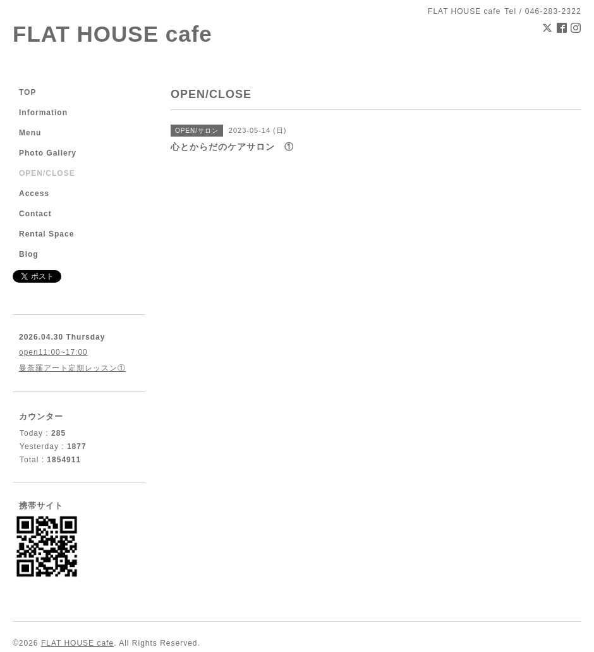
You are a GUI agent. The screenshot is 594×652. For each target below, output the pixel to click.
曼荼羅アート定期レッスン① (72, 368)
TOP (27, 92)
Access (34, 193)
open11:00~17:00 (53, 352)
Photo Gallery (47, 153)
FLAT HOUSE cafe (112, 34)
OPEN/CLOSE (47, 173)
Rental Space (46, 234)
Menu (30, 132)
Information (43, 112)
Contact (35, 213)
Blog (29, 254)
